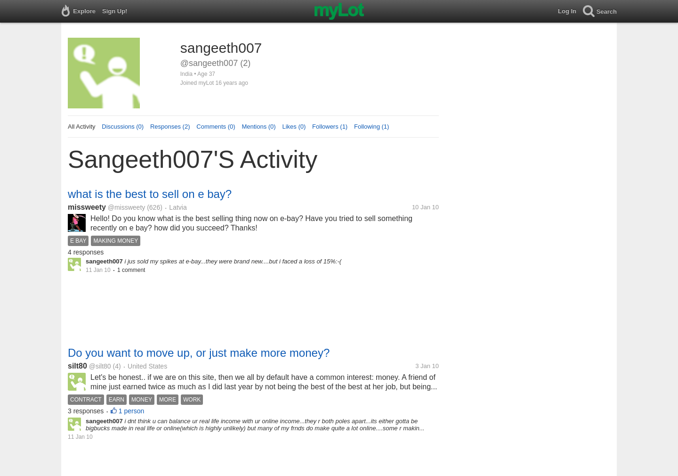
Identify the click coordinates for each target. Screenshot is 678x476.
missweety (87, 207)
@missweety (126, 207)
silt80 (77, 366)
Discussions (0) (123, 126)
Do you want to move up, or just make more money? (199, 352)
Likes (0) (294, 126)
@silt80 (100, 366)
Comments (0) (215, 126)
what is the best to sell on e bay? (150, 194)
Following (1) (371, 126)
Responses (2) (170, 126)
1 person (131, 411)
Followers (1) (329, 126)
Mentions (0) (258, 126)
